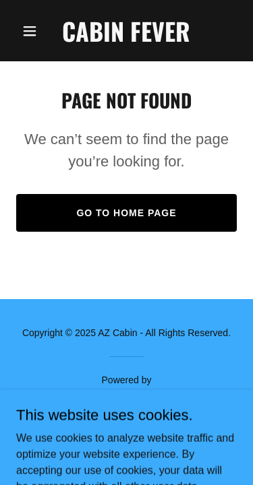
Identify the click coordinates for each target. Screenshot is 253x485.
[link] (126, 38)
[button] (32, 31)
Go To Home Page (126, 212)
